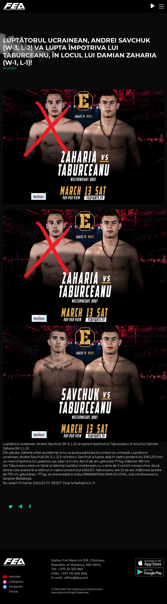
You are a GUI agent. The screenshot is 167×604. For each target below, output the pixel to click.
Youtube (15, 576)
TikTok (13, 591)
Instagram (16, 581)
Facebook (16, 586)
